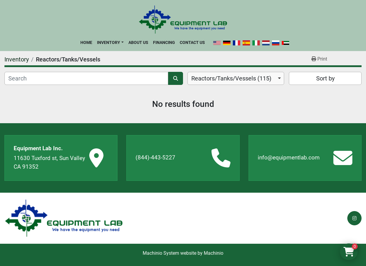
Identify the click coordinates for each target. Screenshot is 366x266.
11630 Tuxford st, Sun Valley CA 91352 (49, 162)
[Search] (86, 78)
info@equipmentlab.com (289, 157)
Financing (164, 42)
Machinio (213, 253)
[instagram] (354, 218)
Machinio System (161, 253)
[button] (110, 42)
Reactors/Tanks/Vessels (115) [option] (231, 78)
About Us (138, 42)
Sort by (325, 78)
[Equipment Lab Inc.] (63, 218)
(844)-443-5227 (155, 157)
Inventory (108, 42)
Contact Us (192, 42)
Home (86, 42)
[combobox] (235, 78)
